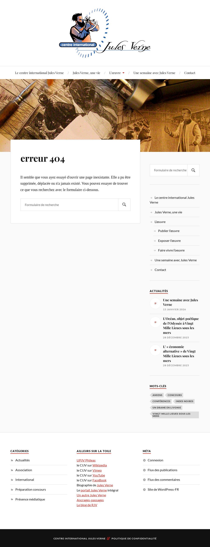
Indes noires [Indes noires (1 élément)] (184, 401)
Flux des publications (162, 470)
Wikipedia (99, 465)
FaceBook (99, 480)
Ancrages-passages (90, 500)
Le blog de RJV (87, 505)
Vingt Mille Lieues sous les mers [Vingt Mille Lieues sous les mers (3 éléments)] (172, 414)
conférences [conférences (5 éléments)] (161, 401)
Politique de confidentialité (134, 538)
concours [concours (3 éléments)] (175, 395)
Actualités (22, 460)
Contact (189, 73)
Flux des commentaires (164, 479)
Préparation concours (30, 489)
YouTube (98, 475)
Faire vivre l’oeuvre (171, 250)
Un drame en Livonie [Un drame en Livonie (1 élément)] (167, 407)
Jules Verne (105, 485)
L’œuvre (115, 73)
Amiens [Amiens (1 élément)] (157, 395)
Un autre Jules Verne (91, 495)
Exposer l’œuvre (169, 240)
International (24, 479)
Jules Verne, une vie (86, 73)
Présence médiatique (30, 499)
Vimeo (97, 470)
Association (23, 470)
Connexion (155, 460)
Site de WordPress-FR (163, 489)
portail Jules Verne (94, 490)
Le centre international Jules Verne (39, 73)
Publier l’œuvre (168, 231)
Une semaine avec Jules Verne (154, 73)
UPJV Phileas (86, 460)
